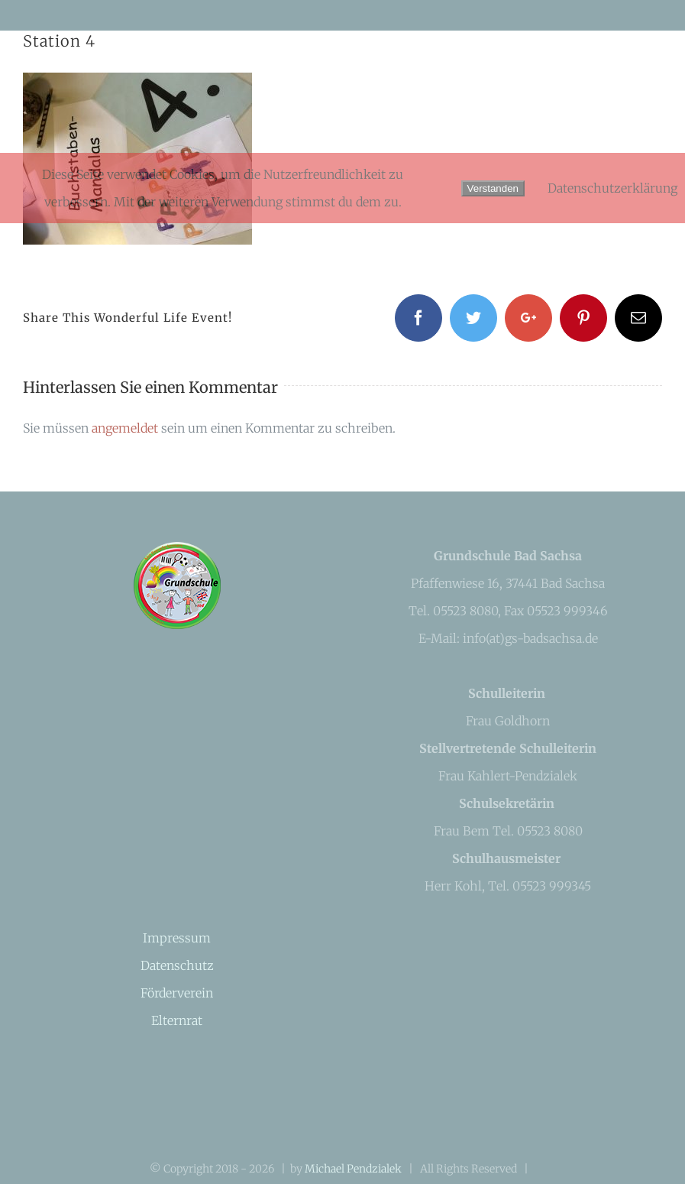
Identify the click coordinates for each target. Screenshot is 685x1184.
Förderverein (177, 993)
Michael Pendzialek (353, 1169)
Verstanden (493, 188)
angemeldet (125, 428)
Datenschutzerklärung (612, 188)
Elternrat (176, 1020)
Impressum (177, 938)
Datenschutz (177, 965)
